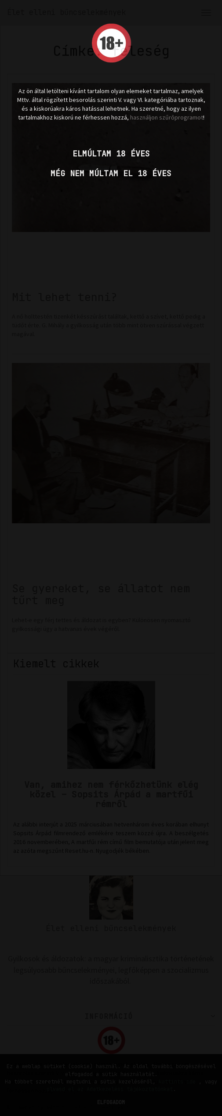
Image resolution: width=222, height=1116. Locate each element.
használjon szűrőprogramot (166, 117)
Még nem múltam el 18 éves (111, 173)
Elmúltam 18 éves (111, 154)
